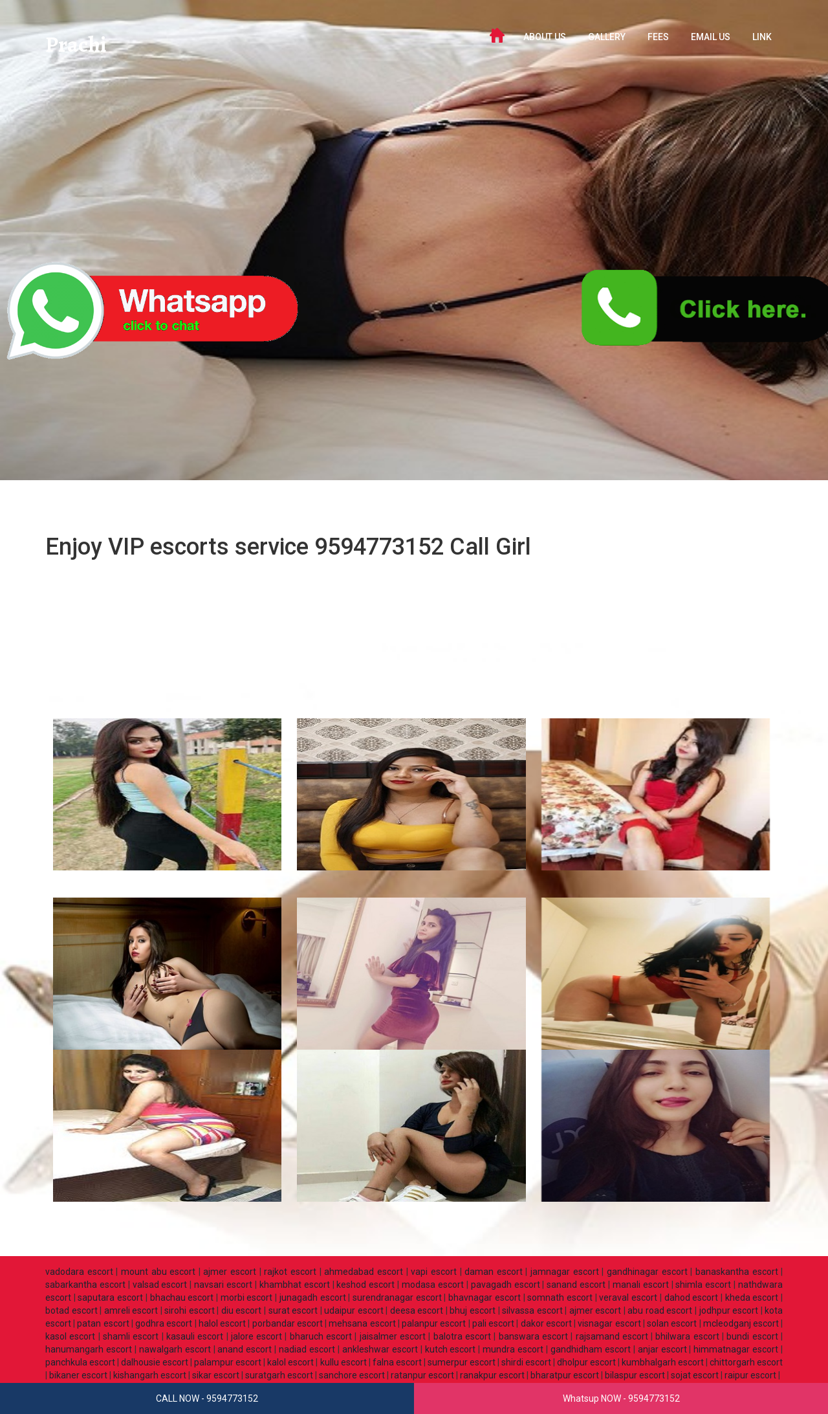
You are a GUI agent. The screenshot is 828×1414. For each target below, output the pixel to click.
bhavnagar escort (484, 1297)
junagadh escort (312, 1297)
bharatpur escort (564, 1375)
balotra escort (462, 1336)
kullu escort (343, 1362)
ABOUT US (544, 37)
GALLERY (607, 37)
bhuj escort (473, 1310)
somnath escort (560, 1297)
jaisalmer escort (393, 1336)
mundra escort (513, 1349)
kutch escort (450, 1349)
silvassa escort (532, 1310)
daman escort (493, 1271)
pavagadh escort (505, 1284)
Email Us (710, 37)
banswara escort (533, 1336)
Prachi (83, 48)
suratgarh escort (279, 1375)
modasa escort (433, 1284)
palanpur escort (434, 1323)
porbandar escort (287, 1323)
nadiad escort (307, 1349)
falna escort (397, 1362)
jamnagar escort (564, 1271)
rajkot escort (290, 1271)
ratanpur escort (422, 1375)
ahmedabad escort (363, 1271)
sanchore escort (352, 1375)
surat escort (293, 1310)
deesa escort (417, 1310)
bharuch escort (321, 1336)
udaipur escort (354, 1310)
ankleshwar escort (380, 1349)
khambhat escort (294, 1284)
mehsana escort (362, 1323)
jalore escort (256, 1336)
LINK (762, 37)
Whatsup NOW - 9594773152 (621, 1398)
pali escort (493, 1323)
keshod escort (365, 1284)
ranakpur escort (492, 1375)
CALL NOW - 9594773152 (207, 1398)
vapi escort (434, 1271)
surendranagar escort (397, 1297)
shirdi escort (526, 1362)
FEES (658, 37)
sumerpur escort (462, 1362)
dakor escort (546, 1323)
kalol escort (290, 1362)
